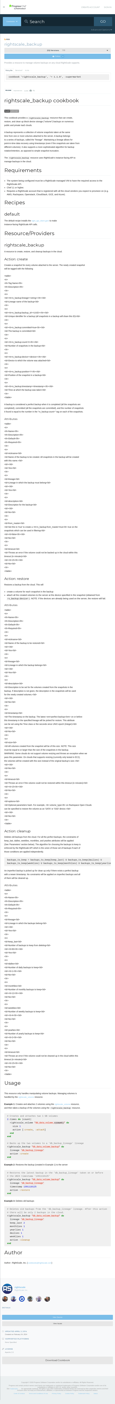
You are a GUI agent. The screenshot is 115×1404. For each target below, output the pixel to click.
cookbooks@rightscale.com (40, 1267)
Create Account (90, 7)
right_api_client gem (40, 221)
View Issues (57, 1328)
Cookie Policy (69, 1397)
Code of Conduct (19, 1397)
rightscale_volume (26, 1098)
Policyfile (9, 70)
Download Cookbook (57, 1364)
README (8, 90)
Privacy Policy (56, 1397)
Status (96, 1397)
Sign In (107, 7)
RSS (7, 39)
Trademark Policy (84, 1397)
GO (103, 21)
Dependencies (17, 90)
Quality (29, 90)
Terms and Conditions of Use (38, 1397)
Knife (27, 70)
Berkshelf (18, 70)
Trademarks (14, 1393)
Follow (58, 56)
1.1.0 (56, 50)
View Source (57, 1321)
